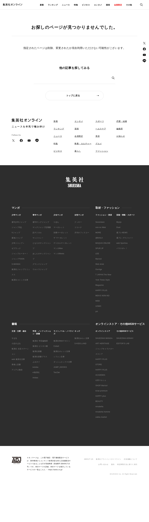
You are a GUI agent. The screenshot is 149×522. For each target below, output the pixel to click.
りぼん (56, 222)
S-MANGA (16, 264)
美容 (97, 136)
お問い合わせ (103, 464)
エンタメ (98, 5)
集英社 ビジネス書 (40, 346)
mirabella (99, 407)
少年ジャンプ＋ (18, 243)
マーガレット (59, 227)
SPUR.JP (99, 248)
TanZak (57, 372)
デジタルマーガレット (63, 243)
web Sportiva (122, 243)
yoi (96, 311)
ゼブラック (16, 248)
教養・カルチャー (82, 143)
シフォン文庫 (59, 357)
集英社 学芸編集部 (40, 341)
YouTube (144, 55)
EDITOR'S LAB (122, 344)
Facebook (144, 49)
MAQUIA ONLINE (102, 243)
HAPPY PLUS (101, 290)
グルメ (98, 143)
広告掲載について (130, 459)
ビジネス (86, 5)
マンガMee (58, 248)
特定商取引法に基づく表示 (127, 464)
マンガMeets (59, 254)
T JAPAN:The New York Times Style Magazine (103, 280)
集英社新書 (37, 351)
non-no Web (100, 227)
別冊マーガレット (61, 233)
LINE (144, 60)
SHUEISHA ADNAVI (124, 338)
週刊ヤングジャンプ (41, 222)
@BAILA (99, 238)
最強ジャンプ (17, 238)
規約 (112, 464)
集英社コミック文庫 (20, 280)
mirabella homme (102, 412)
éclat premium (101, 391)
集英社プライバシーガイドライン (108, 459)
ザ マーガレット (60, 238)
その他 (129, 5)
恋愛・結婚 (121, 121)
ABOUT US (88, 459)
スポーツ (99, 121)
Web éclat (99, 264)
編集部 (119, 129)
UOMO (98, 306)
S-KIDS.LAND (80, 344)
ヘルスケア (100, 129)
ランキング (53, 5)
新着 (42, 5)
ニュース (66, 5)
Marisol (98, 259)
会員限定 (118, 5)
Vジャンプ (16, 233)
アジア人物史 (17, 370)
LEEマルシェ (100, 380)
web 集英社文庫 (18, 359)
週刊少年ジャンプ (19, 222)
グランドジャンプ (40, 264)
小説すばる (16, 344)
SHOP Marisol (101, 386)
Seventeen (100, 222)
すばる (14, 338)
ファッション (101, 151)
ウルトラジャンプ (40, 269)
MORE (98, 233)
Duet (118, 227)
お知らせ (120, 136)
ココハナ (78, 227)
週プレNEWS (121, 233)
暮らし (77, 151)
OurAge (98, 269)
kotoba (35, 367)
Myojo (118, 222)
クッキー (78, 222)
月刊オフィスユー (81, 233)
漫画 (108, 5)
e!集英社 (36, 372)
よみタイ (36, 362)
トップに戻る (73, 95)
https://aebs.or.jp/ (55, 469)
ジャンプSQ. (17, 227)
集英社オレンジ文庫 (62, 351)
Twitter (144, 43)
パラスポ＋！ (121, 248)
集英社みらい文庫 (81, 338)
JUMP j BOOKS (60, 367)
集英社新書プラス (40, 357)
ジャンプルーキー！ (20, 254)
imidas (35, 378)
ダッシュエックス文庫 (63, 362)
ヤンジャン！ (38, 238)
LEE (97, 254)
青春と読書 (16, 365)
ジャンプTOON (18, 259)
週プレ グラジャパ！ (124, 238)
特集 (76, 5)
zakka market (101, 417)
